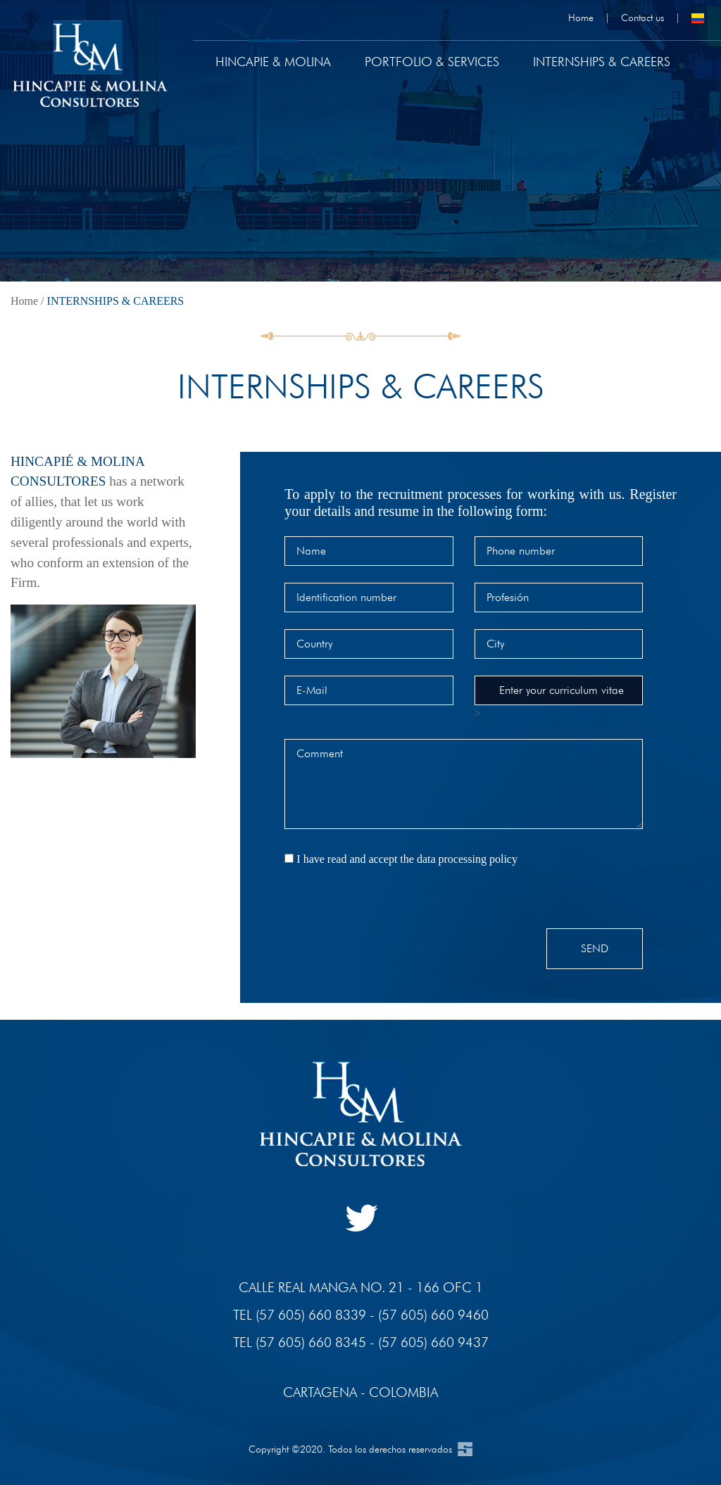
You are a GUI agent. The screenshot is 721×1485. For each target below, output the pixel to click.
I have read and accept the (407, 859)
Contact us (642, 17)
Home (581, 17)
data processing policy (467, 859)
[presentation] (391, 900)
